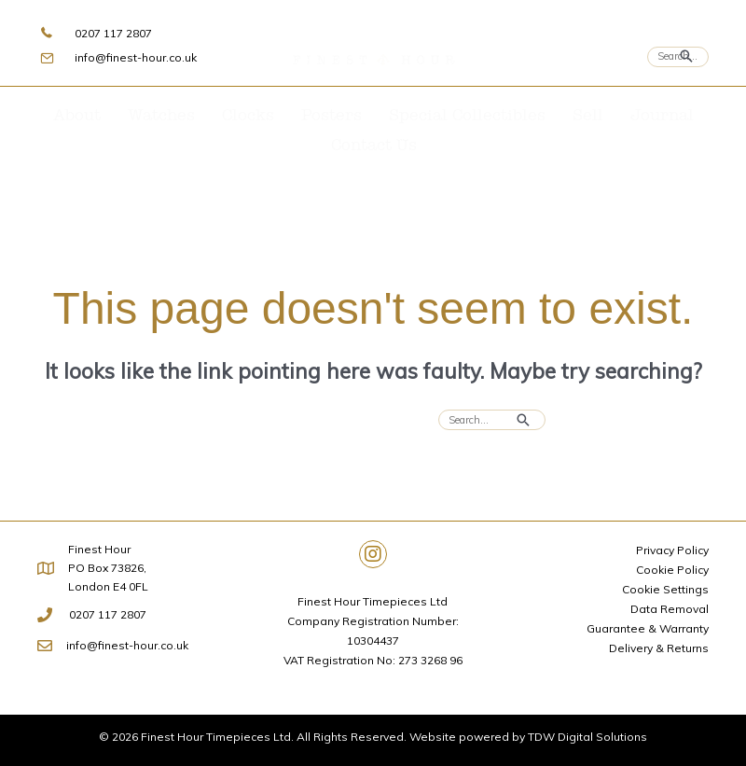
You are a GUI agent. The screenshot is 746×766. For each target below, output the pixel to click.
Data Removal (669, 609)
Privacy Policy (672, 550)
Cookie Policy (672, 570)
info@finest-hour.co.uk (136, 57)
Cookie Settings (665, 589)
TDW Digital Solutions (587, 737)
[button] (373, 554)
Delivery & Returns (659, 648)
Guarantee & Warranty (648, 628)
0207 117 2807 (113, 33)
